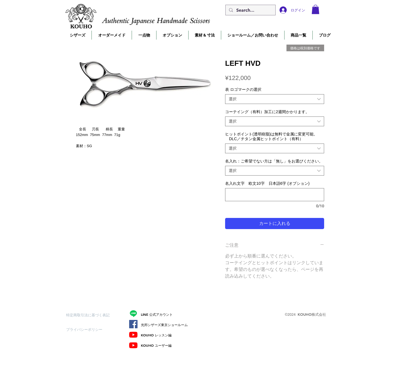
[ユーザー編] (133, 345)
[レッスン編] (133, 335)
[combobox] (274, 99)
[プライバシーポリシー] (86, 329)
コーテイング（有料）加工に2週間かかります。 (267, 112)
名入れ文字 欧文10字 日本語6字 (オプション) (267, 183)
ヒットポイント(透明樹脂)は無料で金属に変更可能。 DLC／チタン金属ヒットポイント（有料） (271, 136)
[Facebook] (133, 324)
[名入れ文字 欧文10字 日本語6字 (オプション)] (274, 195)
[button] (315, 9)
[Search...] (250, 10)
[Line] (133, 313)
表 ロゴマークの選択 (243, 89)
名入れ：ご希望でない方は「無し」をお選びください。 (274, 161)
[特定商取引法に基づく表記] (88, 314)
